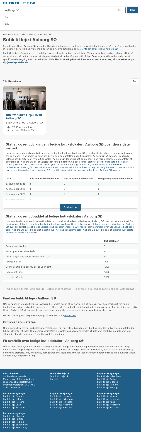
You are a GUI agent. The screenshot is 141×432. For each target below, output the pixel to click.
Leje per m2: (12, 130)
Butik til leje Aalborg (107, 384)
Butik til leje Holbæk (13, 421)
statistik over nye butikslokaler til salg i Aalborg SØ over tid (73, 229)
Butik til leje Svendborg (15, 427)
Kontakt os (55, 379)
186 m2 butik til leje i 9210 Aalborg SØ (24, 116)
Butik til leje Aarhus (107, 379)
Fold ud (68, 207)
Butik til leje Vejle (12, 404)
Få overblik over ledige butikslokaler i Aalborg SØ (104, 288)
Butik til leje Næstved (61, 407)
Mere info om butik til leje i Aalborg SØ (97, 48)
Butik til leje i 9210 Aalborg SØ (24, 122)
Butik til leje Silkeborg (61, 399)
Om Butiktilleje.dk (59, 376)
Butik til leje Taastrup (108, 407)
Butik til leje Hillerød (13, 418)
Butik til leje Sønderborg (15, 424)
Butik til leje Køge (106, 401)
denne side (70, 315)
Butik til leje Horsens (13, 401)
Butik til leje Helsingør (61, 404)
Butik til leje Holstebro (108, 404)
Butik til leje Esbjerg (107, 387)
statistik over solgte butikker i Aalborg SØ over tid (94, 170)
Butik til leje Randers (13, 396)
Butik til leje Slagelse (14, 416)
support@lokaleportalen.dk (17, 381)
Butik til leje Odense (107, 381)
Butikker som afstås (59, 288)
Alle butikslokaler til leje (14, 34)
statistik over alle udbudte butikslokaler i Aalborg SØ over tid (51, 224)
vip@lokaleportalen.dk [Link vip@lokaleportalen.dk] (15, 62)
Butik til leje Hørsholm (61, 401)
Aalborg (32, 34)
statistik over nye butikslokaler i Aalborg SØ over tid (63, 164)
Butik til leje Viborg (107, 396)
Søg (132, 9)
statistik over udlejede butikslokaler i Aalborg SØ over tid (56, 226)
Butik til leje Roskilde (14, 407)
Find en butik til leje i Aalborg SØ (24, 288)
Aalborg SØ (45, 34)
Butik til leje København (109, 376)
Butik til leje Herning (60, 396)
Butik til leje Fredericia (108, 399)
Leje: (8, 127)
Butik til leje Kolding (13, 399)
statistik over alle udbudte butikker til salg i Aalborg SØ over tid (84, 167)
